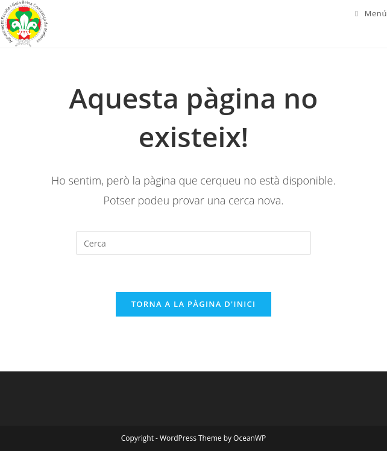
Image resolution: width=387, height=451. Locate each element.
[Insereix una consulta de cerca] (193, 243)
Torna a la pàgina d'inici (193, 303)
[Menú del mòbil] (371, 13)
